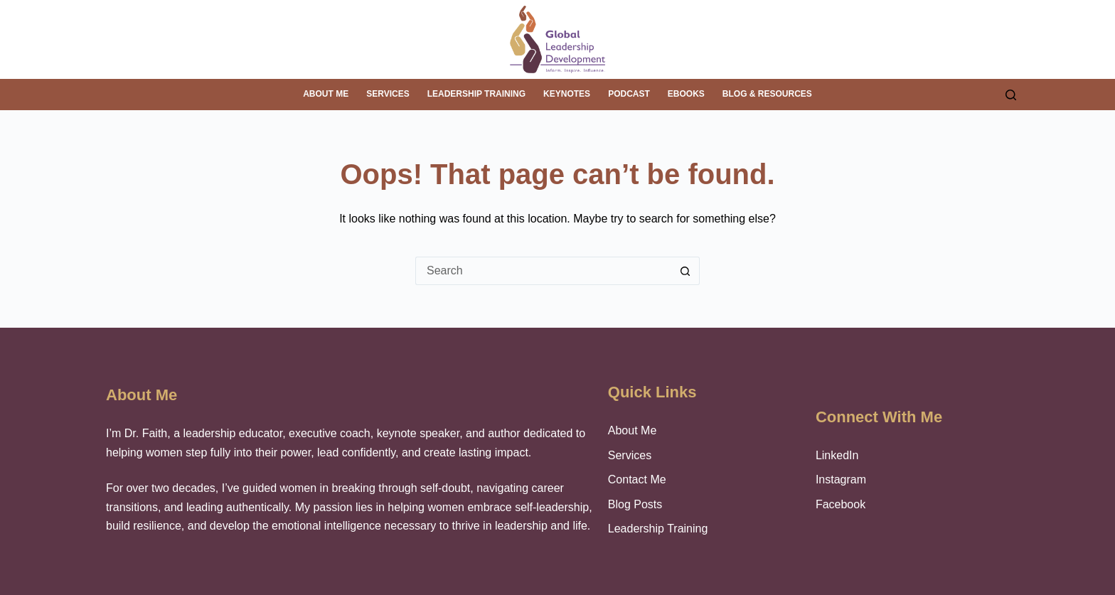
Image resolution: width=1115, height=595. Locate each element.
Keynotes (566, 94)
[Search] (1010, 95)
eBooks (686, 94)
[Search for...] (543, 271)
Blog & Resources (767, 94)
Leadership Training (476, 94)
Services (387, 94)
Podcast (629, 94)
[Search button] (685, 271)
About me (325, 94)
